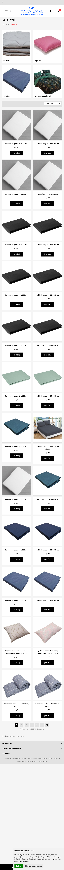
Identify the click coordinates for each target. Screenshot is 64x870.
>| (47, 725)
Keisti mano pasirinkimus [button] (33, 866)
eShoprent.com (42, 761)
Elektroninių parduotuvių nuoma (26, 761)
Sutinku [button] (18, 866)
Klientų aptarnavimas (11, 748)
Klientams (6, 753)
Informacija (7, 744)
